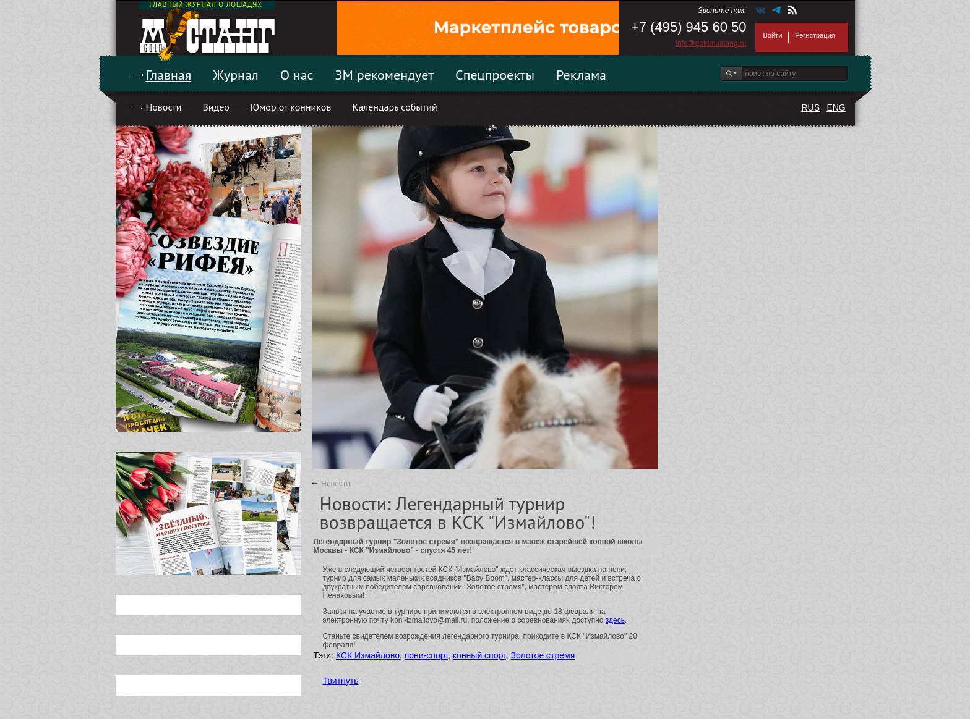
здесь (615, 620)
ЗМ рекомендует (384, 74)
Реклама (581, 74)
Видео (215, 107)
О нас (297, 74)
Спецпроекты (494, 74)
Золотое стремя (543, 655)
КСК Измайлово (368, 655)
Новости (164, 107)
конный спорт (479, 655)
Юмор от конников (291, 107)
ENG (835, 107)
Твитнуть (341, 681)
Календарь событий (394, 107)
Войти (773, 35)
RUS (810, 107)
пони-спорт (426, 655)
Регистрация (815, 35)
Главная (169, 74)
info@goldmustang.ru (711, 43)
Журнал (236, 74)
